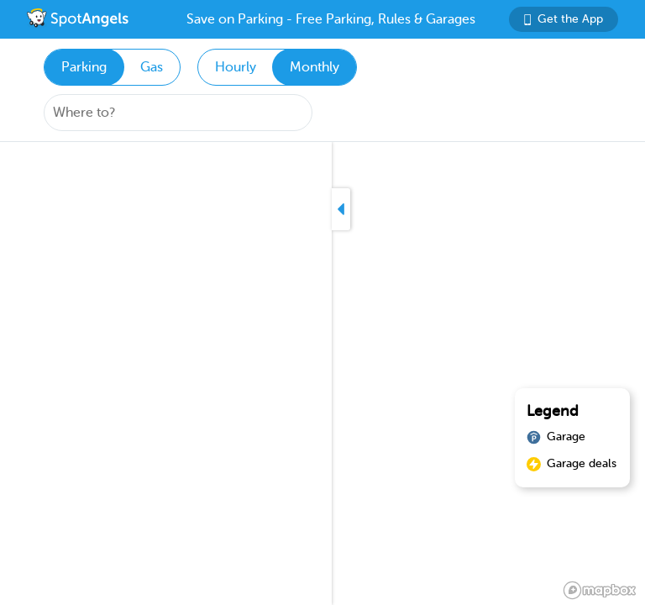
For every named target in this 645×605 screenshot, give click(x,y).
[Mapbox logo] (600, 590)
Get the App (563, 19)
